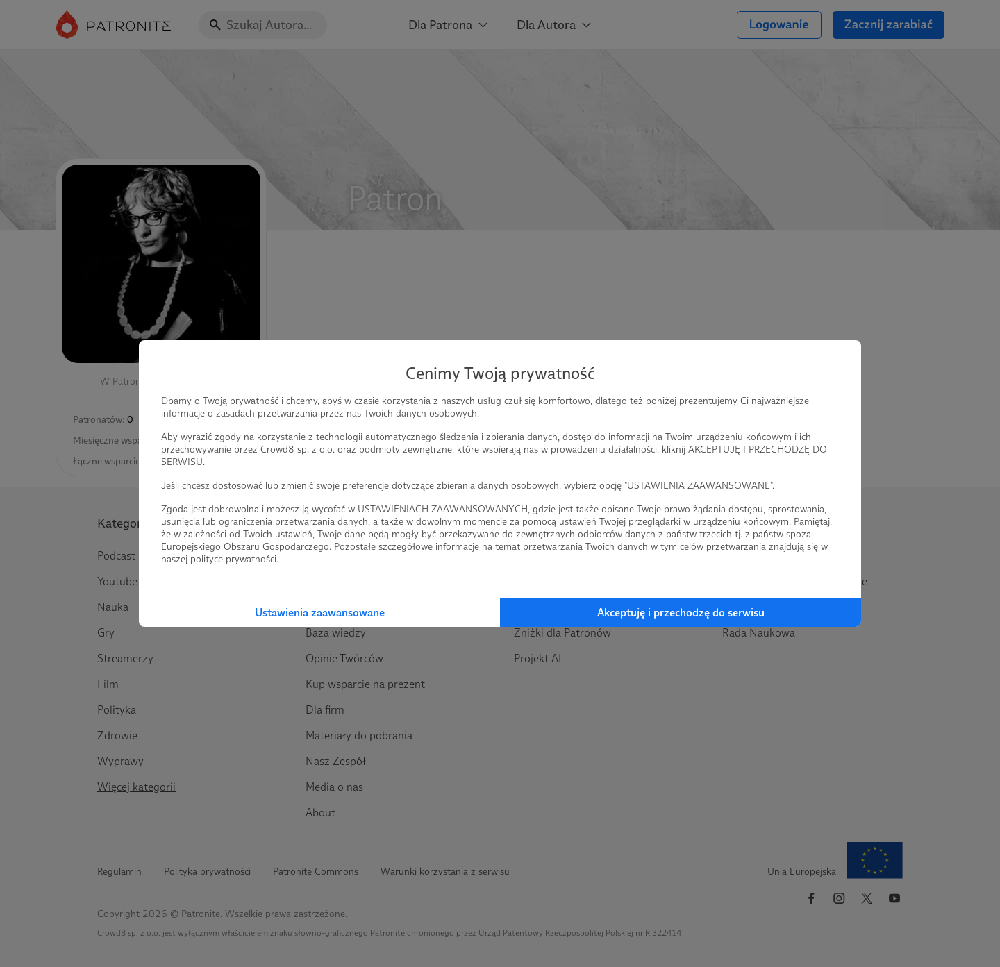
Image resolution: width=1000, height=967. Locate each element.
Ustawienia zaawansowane (320, 612)
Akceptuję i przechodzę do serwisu (681, 612)
